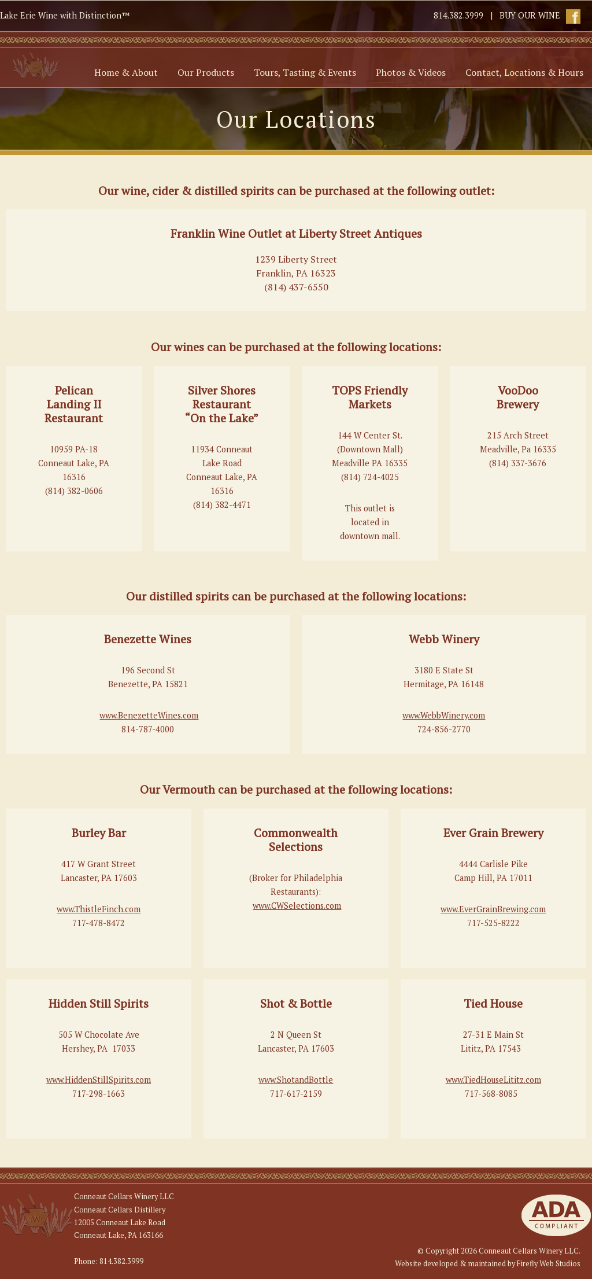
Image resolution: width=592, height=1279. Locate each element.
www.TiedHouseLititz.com (493, 1079)
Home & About (126, 72)
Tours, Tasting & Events (305, 72)
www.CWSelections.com (297, 905)
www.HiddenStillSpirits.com (98, 1079)
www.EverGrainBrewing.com (493, 909)
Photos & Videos (411, 72)
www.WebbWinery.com (443, 715)
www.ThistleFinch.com (98, 909)
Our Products (205, 72)
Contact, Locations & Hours (524, 72)
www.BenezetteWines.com (148, 715)
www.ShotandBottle (295, 1079)
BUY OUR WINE (530, 15)
